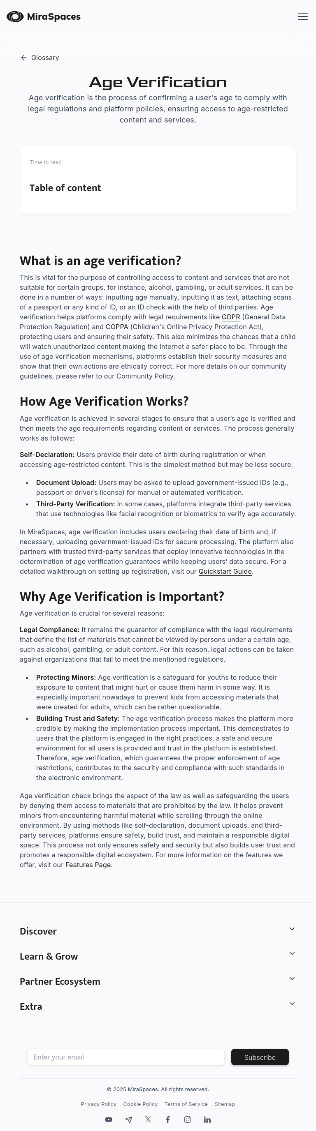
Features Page (88, 865)
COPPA (117, 327)
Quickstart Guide (225, 571)
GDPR (231, 317)
